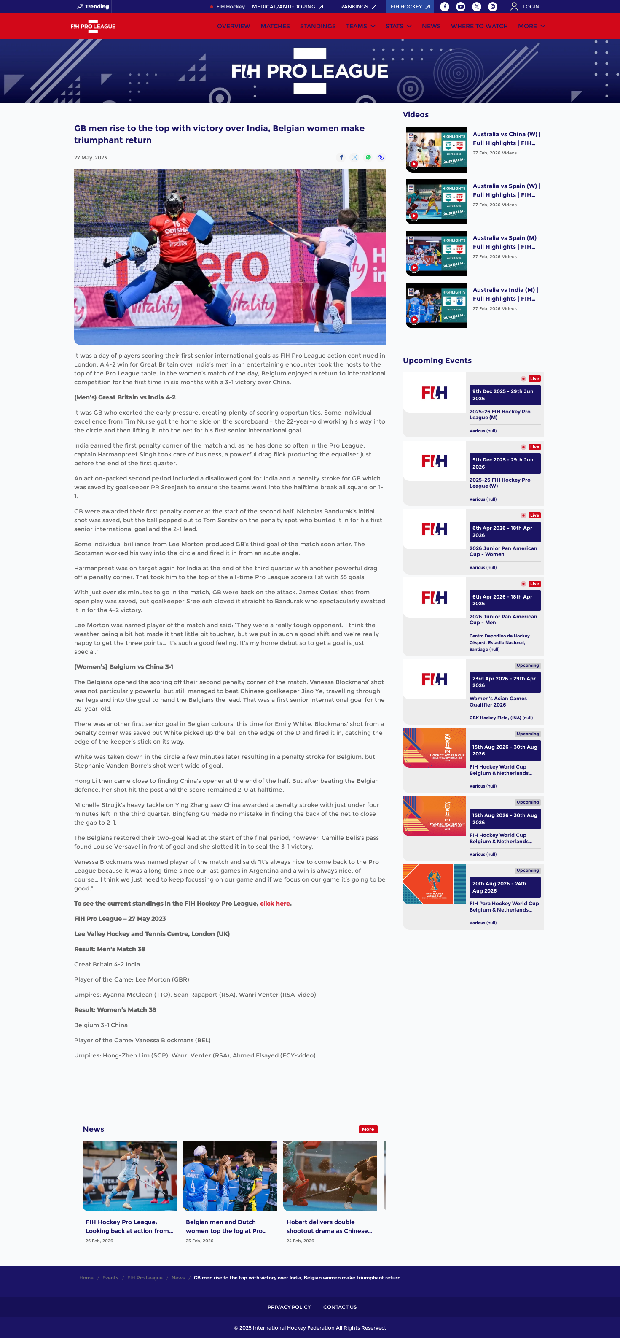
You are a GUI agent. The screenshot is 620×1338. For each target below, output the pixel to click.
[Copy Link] (381, 157)
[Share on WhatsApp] (368, 157)
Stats (394, 26)
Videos (509, 153)
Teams (356, 26)
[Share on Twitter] (354, 157)
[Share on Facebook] (341, 157)
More (527, 26)
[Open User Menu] (527, 7)
